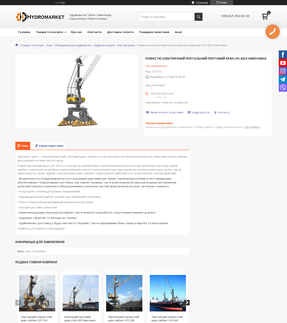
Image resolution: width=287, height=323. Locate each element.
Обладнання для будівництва (73, 45)
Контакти (94, 32)
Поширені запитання (154, 32)
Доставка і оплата (120, 32)
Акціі (178, 32)
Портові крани (126, 45)
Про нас (76, 32)
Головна (24, 32)
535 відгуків (202, 2)
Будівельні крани (104, 45)
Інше (49, 45)
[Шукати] (198, 17)
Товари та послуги (49, 32)
